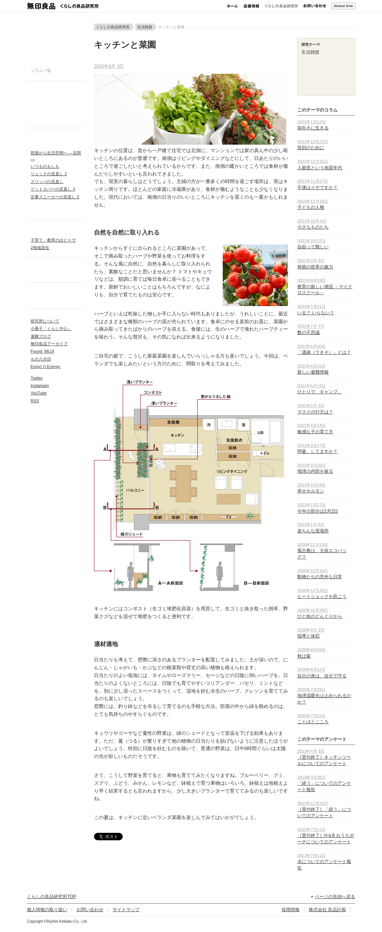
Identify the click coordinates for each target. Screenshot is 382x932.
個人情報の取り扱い (47, 909)
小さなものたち (313, 227)
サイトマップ (126, 909)
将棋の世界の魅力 (315, 267)
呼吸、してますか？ (317, 451)
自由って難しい (313, 246)
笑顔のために (310, 147)
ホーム (232, 6)
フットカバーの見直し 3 (53, 189)
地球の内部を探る (315, 471)
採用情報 (291, 909)
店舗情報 (251, 6)
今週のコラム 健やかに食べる (56, 42)
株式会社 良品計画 (327, 909)
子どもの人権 (310, 207)
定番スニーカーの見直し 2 (55, 197)
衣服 (56, 101)
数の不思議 (308, 332)
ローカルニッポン (56, 270)
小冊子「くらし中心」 (51, 328)
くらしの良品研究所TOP (51, 896)
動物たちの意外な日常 (319, 576)
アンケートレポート (56, 300)
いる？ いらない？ (315, 312)
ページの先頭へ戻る (335, 896)
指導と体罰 (308, 636)
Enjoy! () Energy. (46, 366)
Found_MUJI (42, 351)
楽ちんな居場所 (313, 530)
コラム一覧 (41, 70)
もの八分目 (41, 359)
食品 (56, 110)
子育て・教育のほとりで (53, 240)
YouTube (39, 393)
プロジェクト (56, 146)
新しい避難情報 (313, 372)
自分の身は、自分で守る (322, 675)
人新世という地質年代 (319, 167)
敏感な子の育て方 (315, 431)
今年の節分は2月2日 (317, 511)
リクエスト (56, 211)
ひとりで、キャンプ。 (319, 391)
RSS (35, 401)
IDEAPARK (56, 138)
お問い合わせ (314, 6)
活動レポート (56, 292)
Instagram (40, 385)
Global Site (343, 6)
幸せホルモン (310, 491)
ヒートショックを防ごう (322, 596)
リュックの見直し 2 (49, 173)
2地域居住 (40, 247)
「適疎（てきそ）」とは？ (324, 352)
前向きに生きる (313, 127)
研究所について (45, 321)
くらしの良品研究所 (281, 6)
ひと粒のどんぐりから (319, 616)
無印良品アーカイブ (49, 343)
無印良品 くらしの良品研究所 (62, 6)
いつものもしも (45, 166)
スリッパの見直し (47, 181)
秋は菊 (304, 656)
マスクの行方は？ (315, 412)
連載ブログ (41, 336)
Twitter (37, 378)
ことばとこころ (313, 721)
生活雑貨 (56, 118)
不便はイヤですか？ (317, 187)
